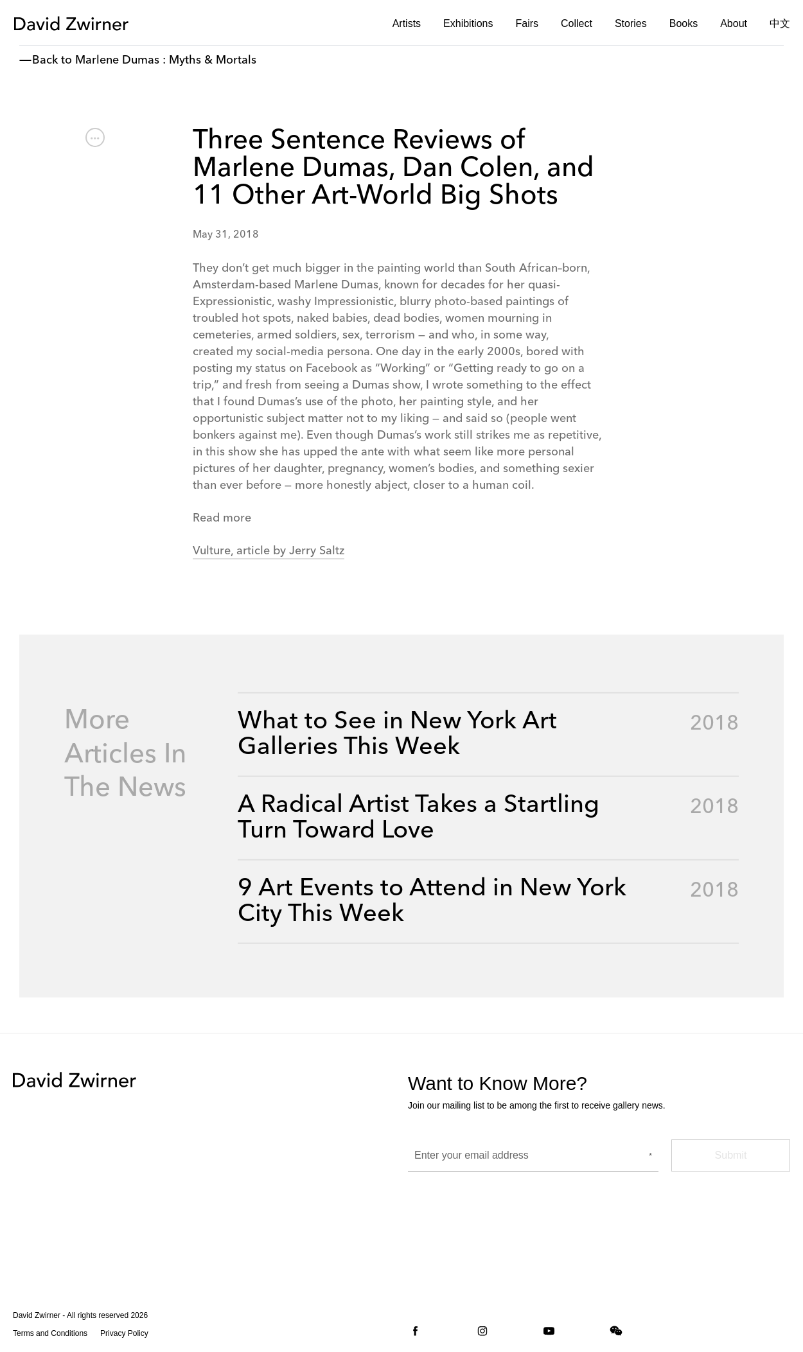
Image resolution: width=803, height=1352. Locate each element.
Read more (222, 518)
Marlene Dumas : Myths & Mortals (165, 60)
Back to (52, 60)
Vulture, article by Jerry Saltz (268, 551)
